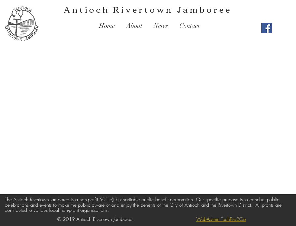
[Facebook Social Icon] (266, 28)
